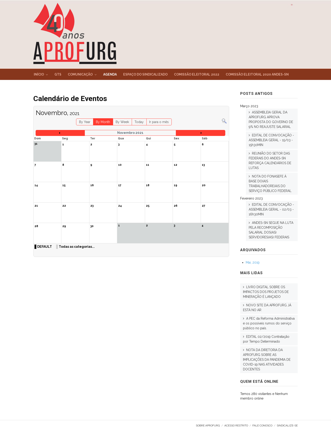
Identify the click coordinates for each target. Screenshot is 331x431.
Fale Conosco (262, 425)
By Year (84, 122)
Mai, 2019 (253, 262)
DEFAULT (44, 246)
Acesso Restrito (236, 425)
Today (139, 122)
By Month (103, 122)
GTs (57, 74)
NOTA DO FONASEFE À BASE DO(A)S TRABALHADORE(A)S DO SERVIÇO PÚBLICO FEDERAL (270, 184)
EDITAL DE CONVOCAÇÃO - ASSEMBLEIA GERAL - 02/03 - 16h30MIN (271, 209)
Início (39, 74)
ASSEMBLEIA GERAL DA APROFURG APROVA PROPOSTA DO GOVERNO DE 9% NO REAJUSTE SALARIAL (271, 119)
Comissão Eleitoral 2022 (196, 74)
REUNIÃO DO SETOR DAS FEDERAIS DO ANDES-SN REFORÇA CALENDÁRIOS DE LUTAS (270, 161)
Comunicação (80, 74)
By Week (122, 122)
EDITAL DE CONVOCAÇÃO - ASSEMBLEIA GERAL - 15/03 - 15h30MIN (271, 140)
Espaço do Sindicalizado (145, 74)
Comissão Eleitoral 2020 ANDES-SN (257, 74)
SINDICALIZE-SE (287, 425)
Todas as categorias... (77, 246)
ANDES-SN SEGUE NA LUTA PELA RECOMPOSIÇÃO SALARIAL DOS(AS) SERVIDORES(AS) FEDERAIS (271, 230)
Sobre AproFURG (208, 425)
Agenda (110, 74)
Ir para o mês (159, 122)
